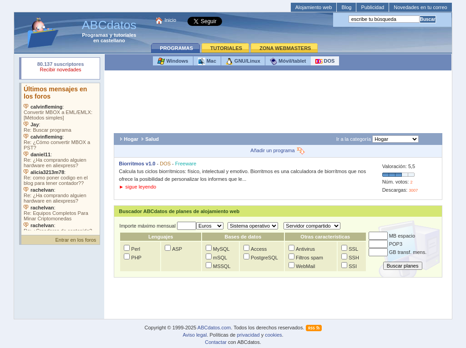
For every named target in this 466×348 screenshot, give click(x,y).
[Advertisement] (278, 101)
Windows (172, 61)
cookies (273, 335)
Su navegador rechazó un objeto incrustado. (60, 68)
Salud (152, 139)
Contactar (216, 342)
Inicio (170, 20)
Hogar (131, 139)
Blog (346, 7)
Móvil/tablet (288, 61)
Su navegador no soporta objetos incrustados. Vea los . (60, 156)
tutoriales (125, 35)
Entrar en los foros (75, 240)
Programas (95, 35)
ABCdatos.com (214, 327)
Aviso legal (194, 335)
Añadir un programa (277, 150)
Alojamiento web (313, 7)
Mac (207, 61)
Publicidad (372, 7)
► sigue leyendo (137, 186)
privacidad (248, 335)
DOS (325, 61)
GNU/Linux (243, 61)
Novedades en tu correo (420, 7)
